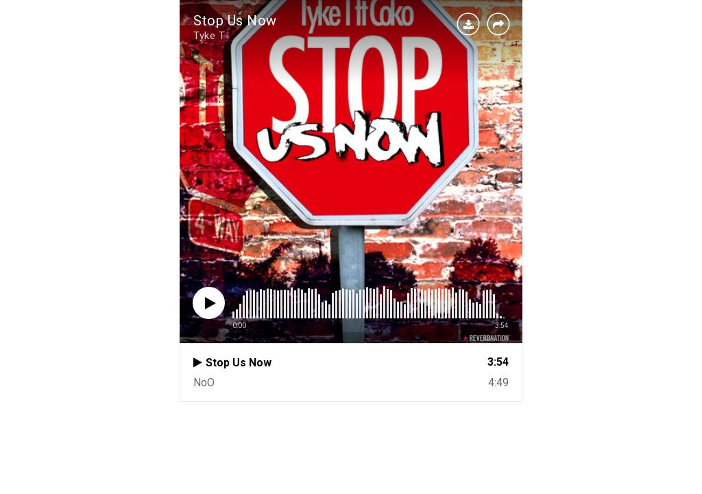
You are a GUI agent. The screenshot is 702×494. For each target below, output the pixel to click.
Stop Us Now (235, 20)
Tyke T (209, 36)
